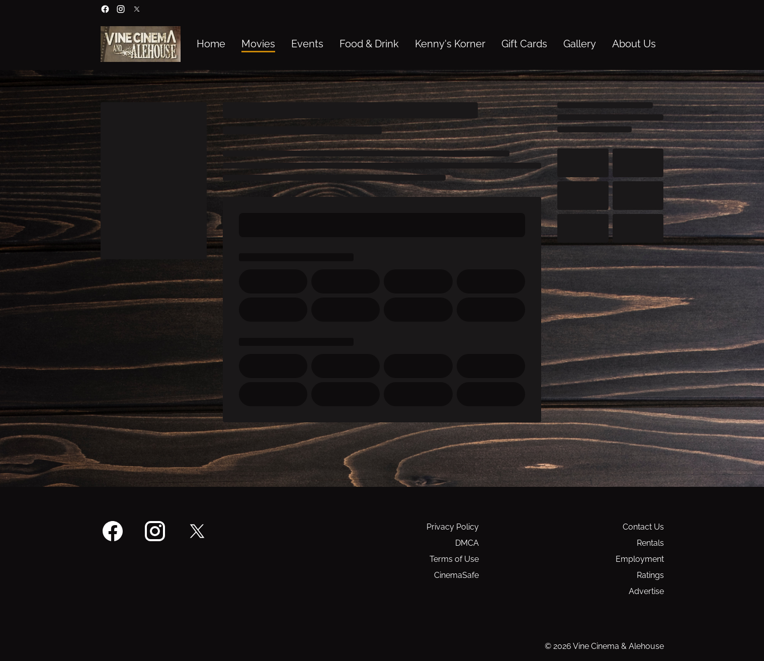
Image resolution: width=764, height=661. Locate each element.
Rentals (650, 543)
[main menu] (426, 44)
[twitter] (136, 9)
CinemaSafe (456, 575)
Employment (640, 559)
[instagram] (120, 9)
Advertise (646, 591)
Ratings (650, 575)
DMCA (467, 543)
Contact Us (643, 527)
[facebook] (105, 9)
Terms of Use (454, 559)
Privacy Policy (453, 527)
